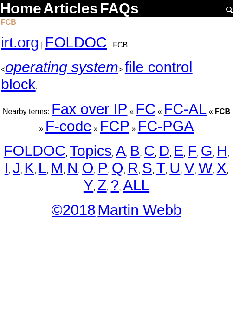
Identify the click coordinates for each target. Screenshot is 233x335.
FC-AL (185, 108)
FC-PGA (166, 126)
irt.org (20, 42)
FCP (114, 126)
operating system (61, 67)
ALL (136, 185)
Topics (91, 150)
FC (145, 108)
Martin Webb (139, 209)
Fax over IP (90, 108)
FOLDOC (76, 42)
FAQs (119, 8)
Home (20, 8)
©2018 (74, 209)
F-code (68, 126)
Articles (70, 8)
